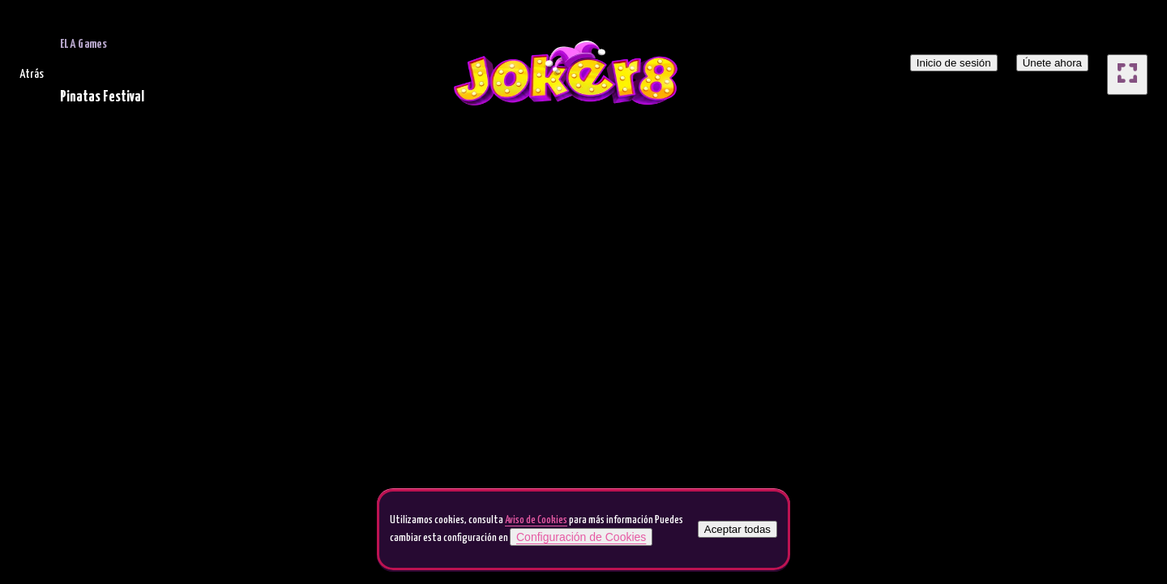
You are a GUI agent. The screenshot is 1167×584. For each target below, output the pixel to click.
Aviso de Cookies (536, 520)
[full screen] (1127, 74)
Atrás (31, 74)
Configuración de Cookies (581, 536)
